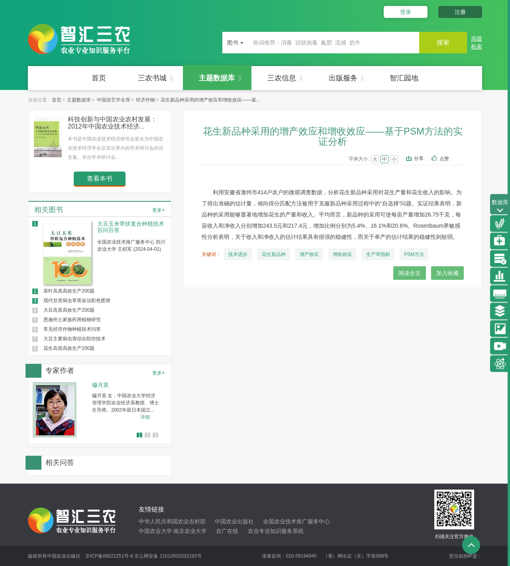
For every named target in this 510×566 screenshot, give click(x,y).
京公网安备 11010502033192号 (168, 556)
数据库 (500, 207)
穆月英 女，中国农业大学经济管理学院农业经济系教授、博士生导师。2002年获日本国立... (125, 403)
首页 (99, 78)
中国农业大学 (155, 531)
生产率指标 (378, 254)
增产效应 (309, 254)
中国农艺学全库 (113, 100)
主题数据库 (220, 78)
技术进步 (237, 254)
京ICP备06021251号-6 (109, 556)
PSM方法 (414, 254)
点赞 (449, 159)
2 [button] (147, 435)
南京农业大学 (190, 531)
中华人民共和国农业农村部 (172, 521)
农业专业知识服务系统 (276, 531)
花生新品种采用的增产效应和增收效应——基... (210, 100)
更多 (158, 210)
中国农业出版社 (234, 521)
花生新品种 (274, 254)
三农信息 (285, 78)
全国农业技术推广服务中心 (296, 521)
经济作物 (145, 100)
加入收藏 (447, 273)
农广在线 (227, 531)
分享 (419, 158)
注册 (460, 12)
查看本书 (99, 178)
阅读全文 (409, 273)
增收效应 (342, 254)
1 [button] (139, 435)
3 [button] (155, 435)
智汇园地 (404, 78)
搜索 (443, 42)
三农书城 (155, 78)
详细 (145, 417)
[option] (99, 409)
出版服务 (346, 78)
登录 (405, 12)
